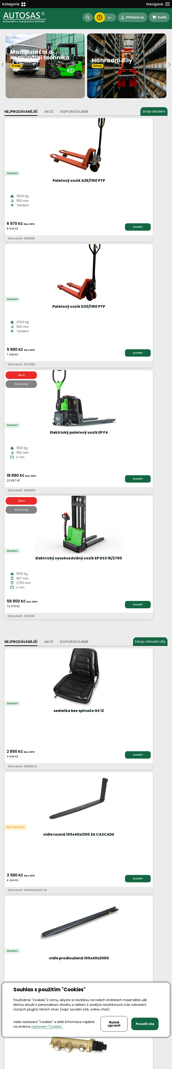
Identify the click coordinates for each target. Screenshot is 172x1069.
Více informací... (96, 732)
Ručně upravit (114, 1024)
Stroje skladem (154, 111)
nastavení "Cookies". (47, 1026)
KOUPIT (70, 227)
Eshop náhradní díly (150, 390)
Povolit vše (145, 1024)
